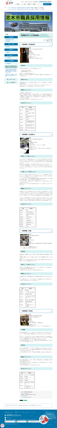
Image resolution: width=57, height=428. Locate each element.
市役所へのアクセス (21, 421)
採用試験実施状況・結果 (10, 39)
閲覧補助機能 (36, 1)
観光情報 (29, 4)
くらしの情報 (17, 4)
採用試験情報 (8, 41)
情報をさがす (47, 4)
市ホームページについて (26, 412)
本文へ (23, 1)
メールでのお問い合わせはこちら (26, 397)
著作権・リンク (17, 412)
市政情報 (34, 4)
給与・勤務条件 (8, 57)
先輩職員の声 (11, 49)
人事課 (22, 393)
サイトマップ (34, 412)
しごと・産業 (23, 4)
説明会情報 (7, 46)
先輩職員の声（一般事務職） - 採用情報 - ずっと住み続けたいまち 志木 (11, 75)
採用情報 (28, 7)
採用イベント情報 (11, 44)
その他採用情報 (11, 60)
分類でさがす (14, 7)
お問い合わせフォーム (10, 421)
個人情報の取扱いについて (8, 412)
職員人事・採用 (23, 7)
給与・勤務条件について (11, 55)
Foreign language (29, 1)
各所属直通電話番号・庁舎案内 (34, 421)
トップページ (9, 7)
